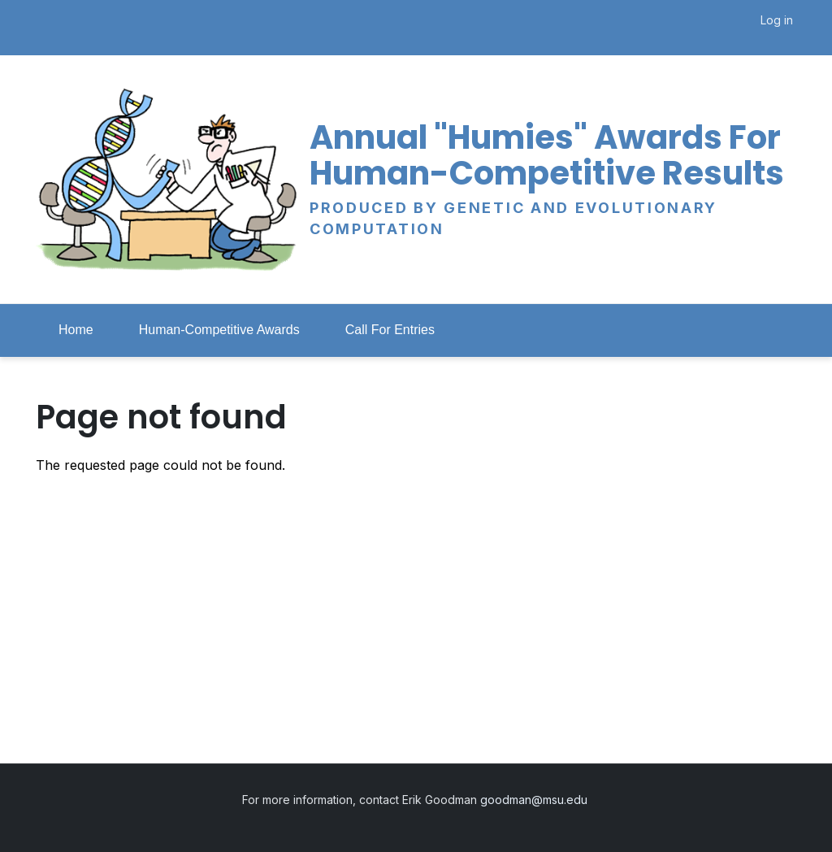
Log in (776, 20)
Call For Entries (390, 330)
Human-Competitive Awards (219, 330)
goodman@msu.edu (535, 799)
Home (75, 330)
